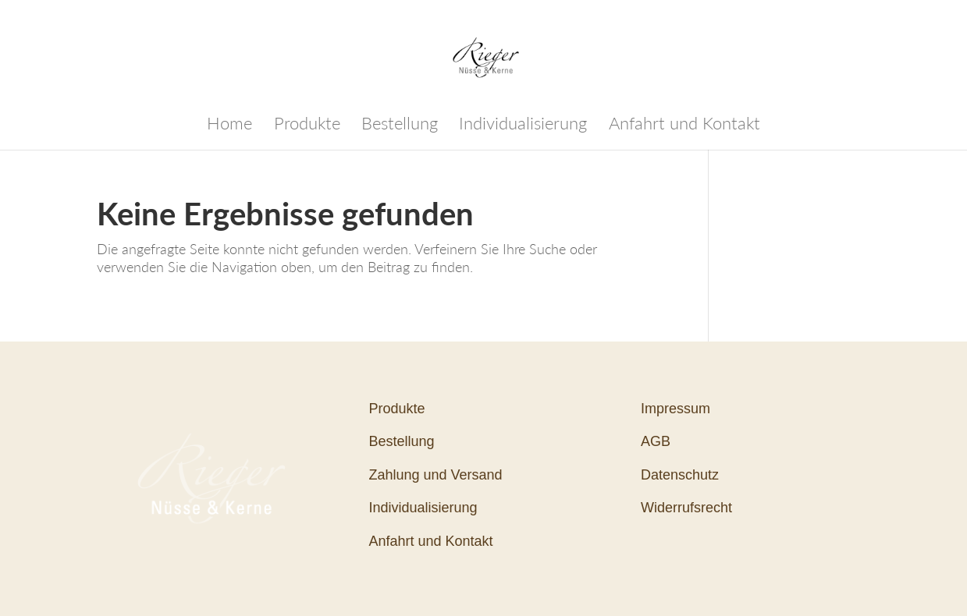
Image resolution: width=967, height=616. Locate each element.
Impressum (675, 408)
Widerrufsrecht (686, 507)
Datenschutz (680, 475)
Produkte (307, 125)
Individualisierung (523, 125)
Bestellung (399, 125)
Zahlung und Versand (435, 475)
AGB (655, 441)
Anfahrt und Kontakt (684, 125)
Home (229, 125)
